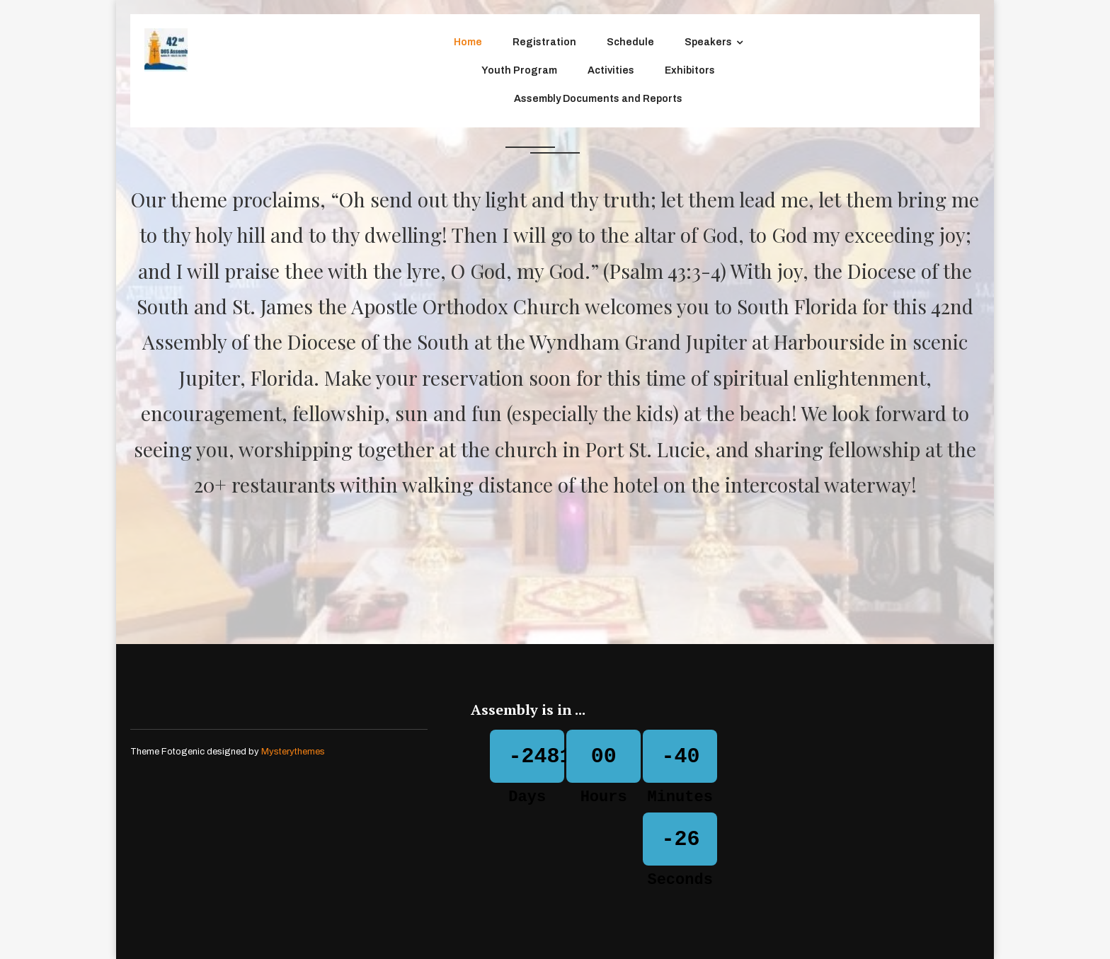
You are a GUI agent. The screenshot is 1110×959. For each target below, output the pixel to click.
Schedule (630, 42)
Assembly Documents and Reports (598, 98)
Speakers (708, 42)
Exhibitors (690, 70)
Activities (611, 70)
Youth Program (519, 70)
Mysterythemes (293, 752)
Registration (544, 42)
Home (468, 42)
